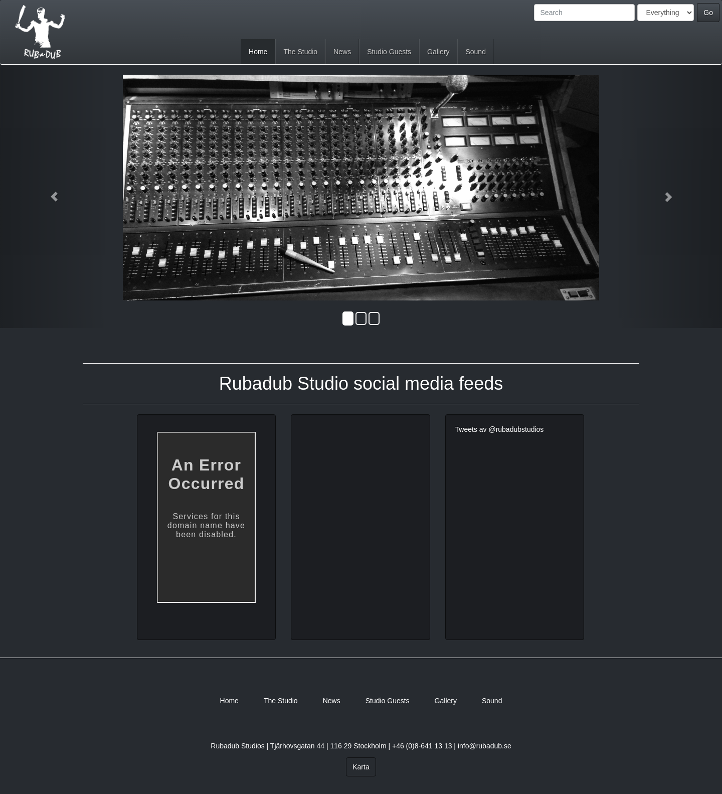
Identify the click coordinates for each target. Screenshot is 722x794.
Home (258, 52)
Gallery (438, 52)
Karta (360, 767)
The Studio (300, 52)
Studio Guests (389, 52)
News (342, 52)
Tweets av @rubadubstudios (499, 429)
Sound (475, 52)
